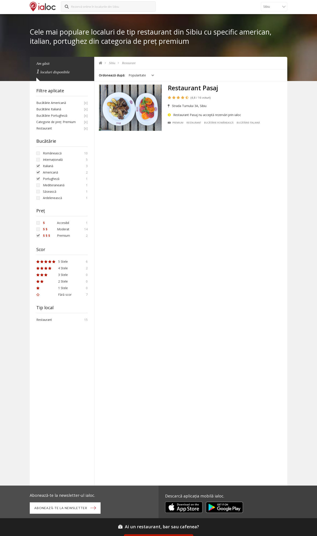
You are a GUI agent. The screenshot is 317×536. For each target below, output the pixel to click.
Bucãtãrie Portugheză (51, 115)
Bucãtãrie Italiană (248, 122)
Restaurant (128, 63)
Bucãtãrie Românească (219, 122)
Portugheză (51, 179)
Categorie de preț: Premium (56, 122)
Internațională (53, 159)
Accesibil (56, 223)
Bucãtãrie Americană (51, 103)
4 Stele (52, 268)
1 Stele (52, 288)
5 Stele (52, 261)
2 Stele (52, 281)
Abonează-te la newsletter (60, 508)
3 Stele (52, 275)
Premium (175, 122)
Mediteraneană (54, 185)
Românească (52, 153)
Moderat (56, 229)
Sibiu (112, 63)
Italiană (48, 166)
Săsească (49, 191)
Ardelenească (52, 198)
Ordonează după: (112, 75)
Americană (50, 172)
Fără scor (54, 294)
